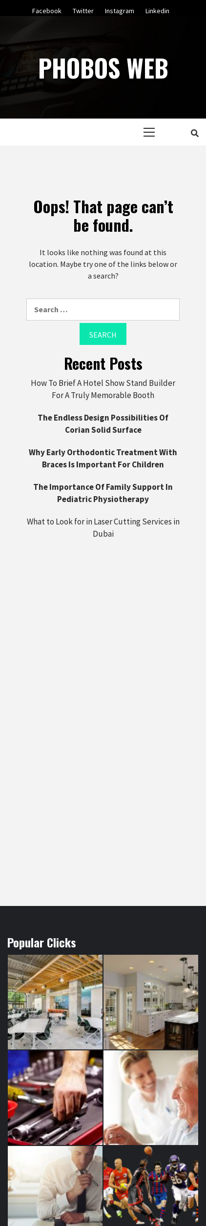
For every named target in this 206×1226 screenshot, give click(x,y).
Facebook (47, 9)
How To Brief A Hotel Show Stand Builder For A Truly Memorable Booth (103, 389)
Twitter (83, 9)
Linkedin (157, 9)
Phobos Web (103, 67)
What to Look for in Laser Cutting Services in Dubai (103, 528)
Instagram (119, 9)
